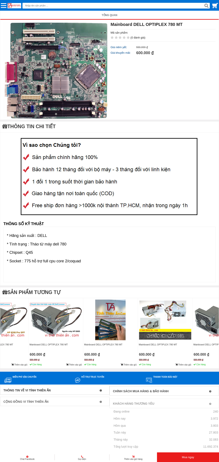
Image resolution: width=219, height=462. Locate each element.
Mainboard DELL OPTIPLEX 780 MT (49, 344)
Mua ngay (188, 457)
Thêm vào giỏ (19, 365)
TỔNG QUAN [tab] (109, 15)
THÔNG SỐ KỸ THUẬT (23, 224)
